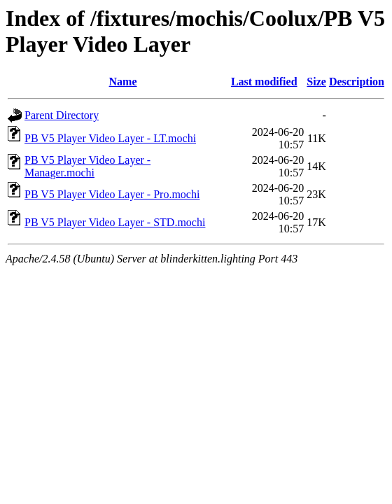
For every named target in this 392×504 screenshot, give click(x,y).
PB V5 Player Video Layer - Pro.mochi (112, 194)
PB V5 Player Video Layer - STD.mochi (114, 222)
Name (123, 82)
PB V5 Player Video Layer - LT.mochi (110, 138)
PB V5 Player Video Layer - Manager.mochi (87, 166)
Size (316, 82)
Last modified (264, 82)
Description (356, 82)
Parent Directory (61, 115)
